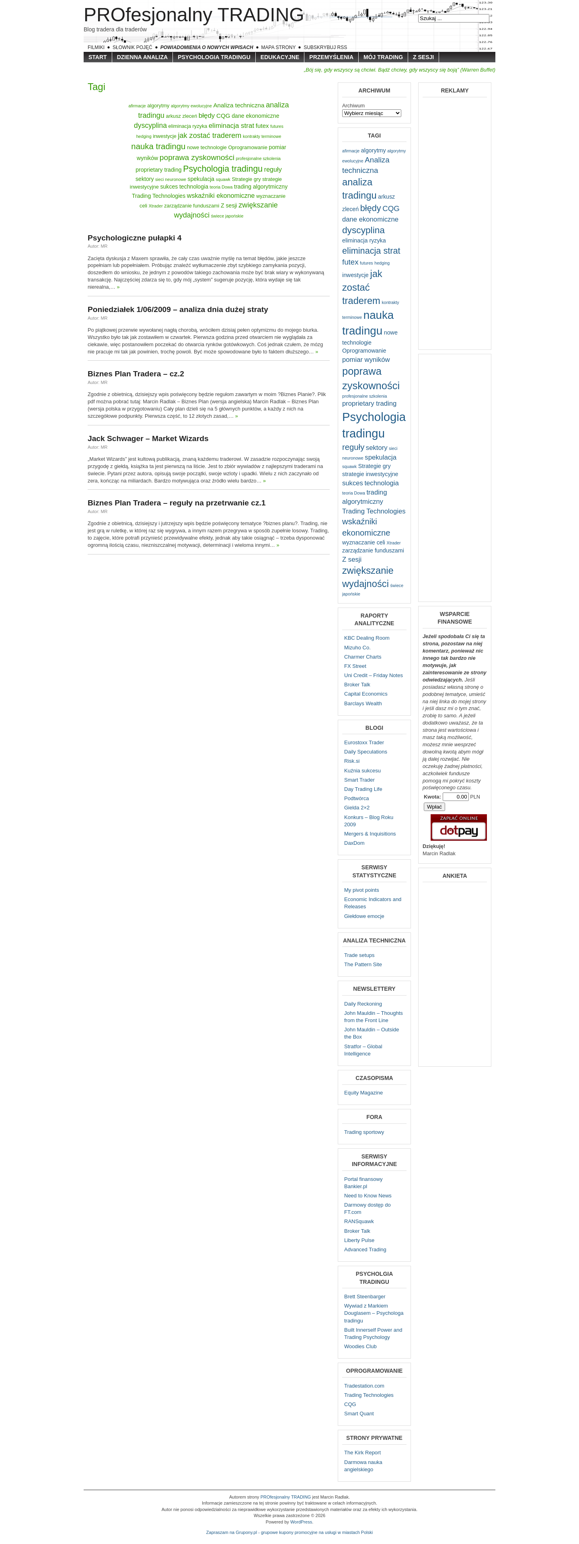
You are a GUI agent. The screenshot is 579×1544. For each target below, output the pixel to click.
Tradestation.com (364, 1386)
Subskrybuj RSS (325, 47)
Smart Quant (359, 1414)
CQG (350, 1404)
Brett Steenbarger (365, 1297)
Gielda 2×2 (357, 808)
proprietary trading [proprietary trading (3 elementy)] (158, 169)
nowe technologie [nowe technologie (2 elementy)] (207, 147)
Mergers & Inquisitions (370, 834)
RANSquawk (359, 1221)
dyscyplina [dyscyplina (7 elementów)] (150, 125)
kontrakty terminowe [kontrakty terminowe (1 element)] (262, 136)
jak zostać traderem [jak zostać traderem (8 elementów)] (209, 135)
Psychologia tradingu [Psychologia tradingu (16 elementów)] (223, 169)
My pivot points (361, 890)
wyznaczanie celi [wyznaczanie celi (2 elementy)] (363, 542)
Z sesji (423, 57)
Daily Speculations (365, 752)
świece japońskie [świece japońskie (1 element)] (227, 216)
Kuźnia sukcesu (362, 771)
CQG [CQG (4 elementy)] (223, 115)
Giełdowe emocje (364, 916)
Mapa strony (278, 47)
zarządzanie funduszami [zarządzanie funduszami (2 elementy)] (191, 206)
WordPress (301, 1521)
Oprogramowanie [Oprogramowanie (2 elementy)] (247, 147)
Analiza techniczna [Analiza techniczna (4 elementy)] (238, 105)
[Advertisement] (455, 222)
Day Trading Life (363, 789)
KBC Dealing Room (367, 638)
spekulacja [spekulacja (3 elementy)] (201, 179)
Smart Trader (359, 780)
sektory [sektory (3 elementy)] (145, 179)
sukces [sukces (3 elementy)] (169, 186)
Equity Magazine (363, 1093)
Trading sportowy (364, 1132)
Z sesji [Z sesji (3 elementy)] (229, 205)
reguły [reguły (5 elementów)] (273, 169)
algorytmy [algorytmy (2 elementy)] (158, 106)
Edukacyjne (280, 57)
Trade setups (359, 955)
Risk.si (351, 761)
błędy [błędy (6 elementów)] (207, 115)
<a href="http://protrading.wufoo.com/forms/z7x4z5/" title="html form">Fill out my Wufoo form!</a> (455, 973)
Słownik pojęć (132, 47)
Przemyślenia (331, 57)
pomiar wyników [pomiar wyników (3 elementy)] (366, 359)
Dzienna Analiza (142, 57)
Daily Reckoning (363, 1004)
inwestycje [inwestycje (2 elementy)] (165, 136)
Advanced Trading (365, 1249)
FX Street (355, 666)
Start (97, 57)
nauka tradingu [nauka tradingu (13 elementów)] (158, 146)
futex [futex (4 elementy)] (262, 125)
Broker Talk (357, 685)
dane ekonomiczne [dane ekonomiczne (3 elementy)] (255, 116)
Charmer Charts (362, 657)
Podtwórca (356, 798)
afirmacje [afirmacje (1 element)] (137, 105)
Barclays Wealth (363, 703)
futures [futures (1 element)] (276, 126)
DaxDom (354, 843)
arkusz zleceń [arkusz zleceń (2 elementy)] (181, 116)
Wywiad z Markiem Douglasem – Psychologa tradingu (373, 1313)
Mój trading (383, 57)
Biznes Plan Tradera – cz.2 (136, 374)
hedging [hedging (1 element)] (144, 136)
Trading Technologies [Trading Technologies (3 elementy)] (158, 196)
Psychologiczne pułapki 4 (135, 238)
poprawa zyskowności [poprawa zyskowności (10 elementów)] (197, 157)
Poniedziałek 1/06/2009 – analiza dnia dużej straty (178, 309)
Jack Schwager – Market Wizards (148, 438)
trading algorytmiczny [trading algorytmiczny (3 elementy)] (260, 186)
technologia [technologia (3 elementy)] (193, 186)
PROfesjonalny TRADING (194, 14)
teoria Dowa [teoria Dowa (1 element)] (221, 187)
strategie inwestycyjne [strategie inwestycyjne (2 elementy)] (370, 474)
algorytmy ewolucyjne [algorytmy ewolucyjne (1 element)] (191, 105)
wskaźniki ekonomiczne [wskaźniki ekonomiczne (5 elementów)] (221, 195)
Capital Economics (366, 694)
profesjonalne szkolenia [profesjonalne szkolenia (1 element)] (258, 158)
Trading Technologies (369, 1395)
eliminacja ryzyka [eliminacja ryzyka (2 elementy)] (187, 126)
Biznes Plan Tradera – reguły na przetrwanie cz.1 (177, 503)
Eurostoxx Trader (364, 742)
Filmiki (96, 47)
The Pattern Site (363, 964)
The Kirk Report (362, 1453)
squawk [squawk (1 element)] (223, 179)
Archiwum (353, 106)
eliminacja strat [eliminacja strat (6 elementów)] (231, 125)
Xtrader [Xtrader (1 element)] (156, 205)
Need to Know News (368, 1196)
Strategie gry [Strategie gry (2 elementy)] (246, 179)
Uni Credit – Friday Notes (373, 675)
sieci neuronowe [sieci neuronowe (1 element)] (170, 179)
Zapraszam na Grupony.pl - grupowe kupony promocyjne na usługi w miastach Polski (289, 1532)
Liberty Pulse (359, 1240)
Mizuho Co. (357, 648)
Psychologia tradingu (214, 57)
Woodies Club (360, 1346)
